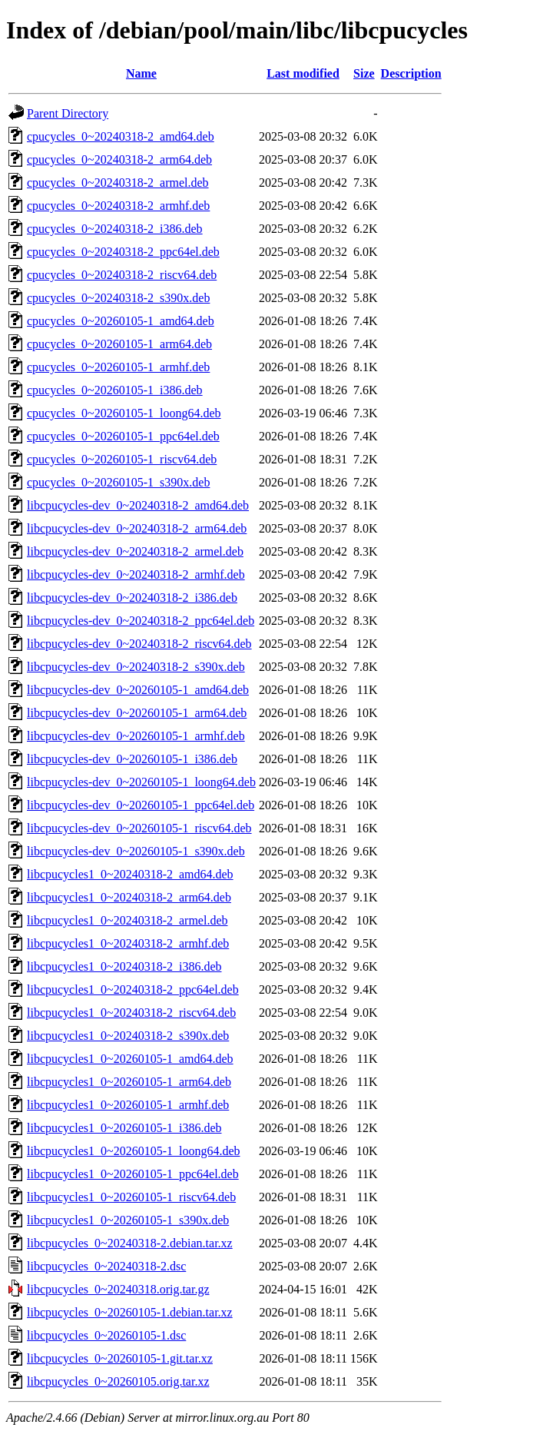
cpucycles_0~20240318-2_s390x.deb (118, 297)
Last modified (303, 73)
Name (141, 73)
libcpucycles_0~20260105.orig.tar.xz (118, 1381)
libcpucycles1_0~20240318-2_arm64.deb (129, 897)
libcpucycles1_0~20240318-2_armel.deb (127, 920)
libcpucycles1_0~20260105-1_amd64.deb (130, 1058)
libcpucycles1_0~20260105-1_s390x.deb (128, 1220)
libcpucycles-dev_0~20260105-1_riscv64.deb (139, 828)
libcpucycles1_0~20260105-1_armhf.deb (128, 1104)
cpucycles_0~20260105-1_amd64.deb (120, 320)
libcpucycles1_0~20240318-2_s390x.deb (128, 1035)
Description (411, 73)
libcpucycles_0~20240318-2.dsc (106, 1266)
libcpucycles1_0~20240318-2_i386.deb (124, 966)
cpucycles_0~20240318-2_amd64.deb (120, 136)
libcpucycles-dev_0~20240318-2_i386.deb (132, 597)
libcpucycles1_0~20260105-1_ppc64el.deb (133, 1173)
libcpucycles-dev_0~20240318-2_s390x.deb (136, 666)
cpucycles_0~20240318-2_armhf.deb (118, 205)
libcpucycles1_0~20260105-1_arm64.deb (129, 1081)
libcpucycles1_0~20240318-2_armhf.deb (128, 943)
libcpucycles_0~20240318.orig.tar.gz (118, 1289)
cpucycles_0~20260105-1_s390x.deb (118, 482)
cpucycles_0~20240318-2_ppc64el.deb (123, 251)
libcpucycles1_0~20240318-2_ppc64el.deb (133, 989)
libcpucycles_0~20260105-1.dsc (106, 1335)
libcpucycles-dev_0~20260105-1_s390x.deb (136, 851)
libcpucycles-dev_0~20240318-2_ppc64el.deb (140, 620)
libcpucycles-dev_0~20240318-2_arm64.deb (137, 528)
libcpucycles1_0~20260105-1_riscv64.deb (131, 1197)
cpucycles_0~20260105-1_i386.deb (115, 390)
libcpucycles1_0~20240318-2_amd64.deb (130, 874)
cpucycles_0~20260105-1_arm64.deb (119, 343)
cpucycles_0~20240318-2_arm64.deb (119, 159)
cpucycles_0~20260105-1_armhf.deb (118, 367)
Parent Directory (67, 113)
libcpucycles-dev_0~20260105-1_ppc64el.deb (140, 805)
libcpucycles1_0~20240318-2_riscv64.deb (131, 1012)
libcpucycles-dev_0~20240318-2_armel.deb (135, 551)
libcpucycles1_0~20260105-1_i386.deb (124, 1127)
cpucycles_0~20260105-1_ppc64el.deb (123, 436)
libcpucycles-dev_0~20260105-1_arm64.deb (137, 712)
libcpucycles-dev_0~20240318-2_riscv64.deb (139, 643)
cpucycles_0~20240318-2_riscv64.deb (122, 274)
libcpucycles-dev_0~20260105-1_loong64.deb (141, 782)
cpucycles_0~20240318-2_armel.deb (118, 182)
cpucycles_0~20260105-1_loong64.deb (124, 413)
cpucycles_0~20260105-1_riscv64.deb (122, 459)
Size (364, 73)
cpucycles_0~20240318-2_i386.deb (115, 228)
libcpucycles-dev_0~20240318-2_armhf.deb (136, 574)
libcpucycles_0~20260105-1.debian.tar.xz (130, 1312)
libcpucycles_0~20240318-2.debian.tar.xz (130, 1243)
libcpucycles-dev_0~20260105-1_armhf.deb (136, 735)
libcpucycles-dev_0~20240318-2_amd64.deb (138, 505)
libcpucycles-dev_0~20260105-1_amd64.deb (138, 689)
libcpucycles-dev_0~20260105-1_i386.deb (132, 758)
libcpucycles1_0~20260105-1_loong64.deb (133, 1150)
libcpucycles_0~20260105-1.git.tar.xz (120, 1358)
